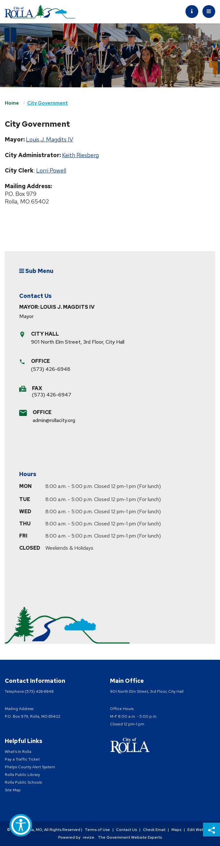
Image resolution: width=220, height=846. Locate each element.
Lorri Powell (51, 170)
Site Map (13, 790)
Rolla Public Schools (23, 782)
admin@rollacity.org (54, 420)
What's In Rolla (18, 751)
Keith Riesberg (80, 155)
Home (12, 103)
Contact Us (126, 829)
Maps (176, 829)
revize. (89, 837)
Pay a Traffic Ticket (22, 759)
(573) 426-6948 (50, 369)
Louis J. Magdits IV (49, 139)
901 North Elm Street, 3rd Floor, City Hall (77, 342)
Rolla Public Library (22, 774)
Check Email (154, 829)
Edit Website (199, 829)
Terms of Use (97, 829)
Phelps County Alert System (30, 767)
